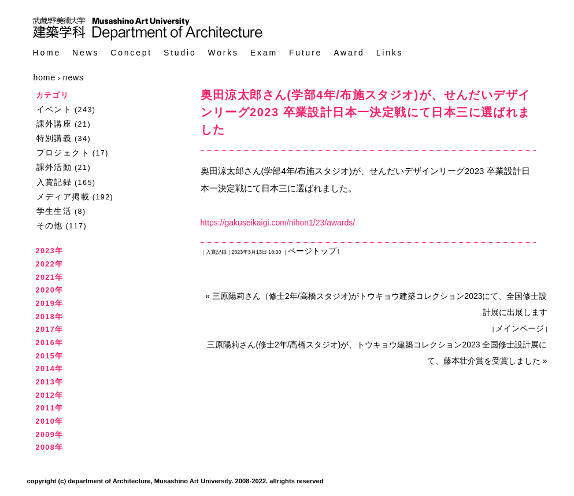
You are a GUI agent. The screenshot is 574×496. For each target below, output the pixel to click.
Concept (131, 53)
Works (223, 53)
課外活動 (54, 167)
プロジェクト (63, 152)
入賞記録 (54, 182)
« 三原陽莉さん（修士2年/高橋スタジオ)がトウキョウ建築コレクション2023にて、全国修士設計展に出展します (376, 304)
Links (389, 53)
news (73, 77)
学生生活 (54, 211)
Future (305, 53)
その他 (49, 225)
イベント (54, 109)
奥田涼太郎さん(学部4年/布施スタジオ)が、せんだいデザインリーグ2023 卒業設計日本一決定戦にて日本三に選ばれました (366, 112)
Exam (263, 53)
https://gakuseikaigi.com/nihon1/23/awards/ (278, 222)
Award (349, 53)
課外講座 (54, 123)
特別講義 (54, 138)
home (45, 77)
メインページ (519, 328)
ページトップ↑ (314, 251)
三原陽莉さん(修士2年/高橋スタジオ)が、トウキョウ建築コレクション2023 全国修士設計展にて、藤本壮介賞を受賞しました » (377, 352)
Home (47, 53)
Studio (180, 53)
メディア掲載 (63, 196)
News (85, 53)
